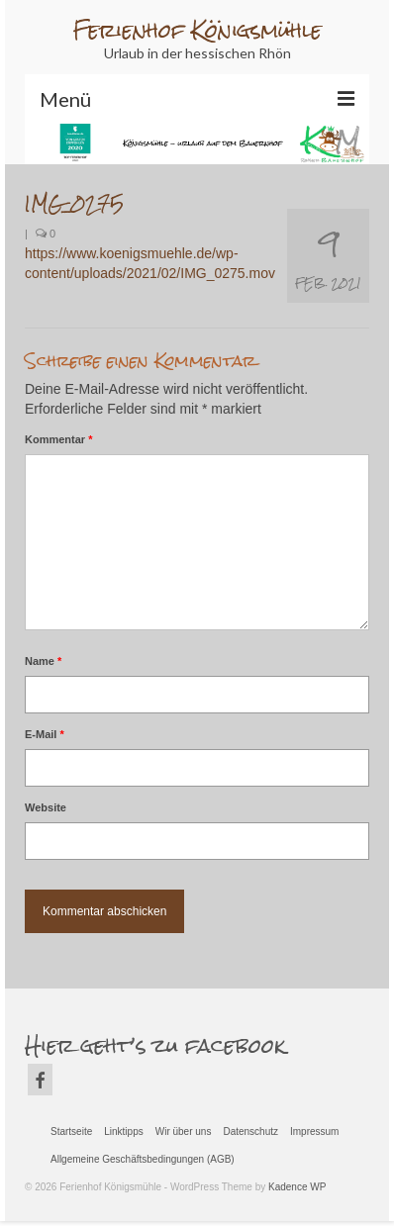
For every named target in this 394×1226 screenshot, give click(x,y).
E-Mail (44, 734)
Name (43, 661)
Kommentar (58, 439)
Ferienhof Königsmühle (197, 30)
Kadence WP (297, 1186)
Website (45, 807)
